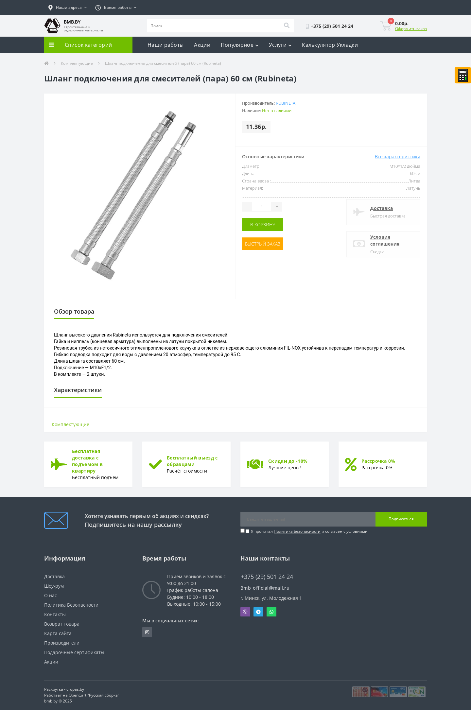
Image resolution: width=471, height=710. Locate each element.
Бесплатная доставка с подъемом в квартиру (87, 461)
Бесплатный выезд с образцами (192, 461)
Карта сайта (58, 633)
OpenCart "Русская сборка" (94, 695)
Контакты (55, 614)
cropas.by (75, 689)
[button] (67, 7)
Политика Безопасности (297, 531)
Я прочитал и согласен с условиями (309, 531)
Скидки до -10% (287, 461)
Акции (202, 44)
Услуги (280, 44)
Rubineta (285, 103)
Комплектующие (77, 63)
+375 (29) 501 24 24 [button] (267, 576)
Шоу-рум (54, 586)
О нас (50, 595)
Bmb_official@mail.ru (264, 588)
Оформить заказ (411, 28)
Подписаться (401, 519)
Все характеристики (397, 156)
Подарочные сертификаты (74, 652)
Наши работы (165, 44)
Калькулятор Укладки (330, 44)
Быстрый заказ (262, 244)
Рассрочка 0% (378, 461)
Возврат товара (61, 624)
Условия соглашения (384, 240)
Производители (61, 643)
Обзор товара (74, 311)
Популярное (239, 44)
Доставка (381, 208)
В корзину (262, 224)
